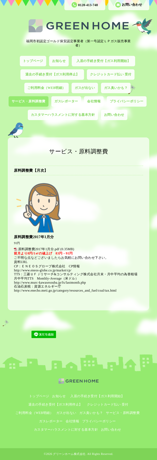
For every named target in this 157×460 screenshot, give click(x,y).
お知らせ (59, 61)
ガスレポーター (66, 101)
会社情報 (94, 101)
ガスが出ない (85, 88)
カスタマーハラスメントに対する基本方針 (63, 114)
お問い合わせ (128, 5)
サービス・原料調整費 (28, 101)
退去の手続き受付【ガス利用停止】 (54, 74)
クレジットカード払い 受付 (110, 74)
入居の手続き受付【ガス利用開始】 (105, 61)
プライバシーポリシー (127, 101)
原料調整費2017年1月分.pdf (38, 249)
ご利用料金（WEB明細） (46, 88)
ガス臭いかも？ (116, 88)
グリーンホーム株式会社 (69, 454)
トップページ (33, 61)
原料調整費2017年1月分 (34, 237)
